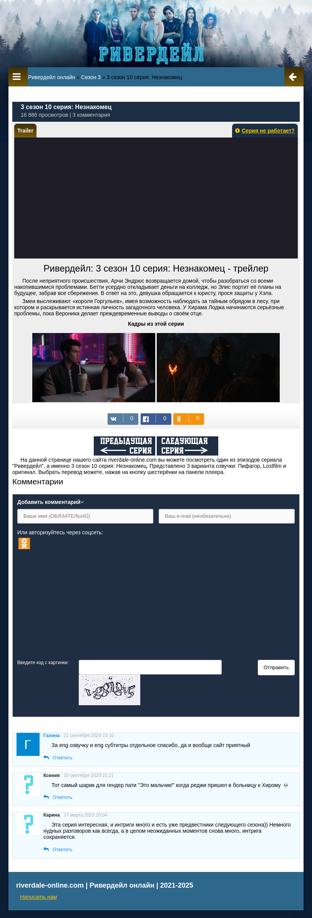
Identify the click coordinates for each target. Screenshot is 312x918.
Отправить (276, 667)
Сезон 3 (91, 77)
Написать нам (38, 897)
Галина (51, 735)
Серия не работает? (265, 131)
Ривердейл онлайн (51, 77)
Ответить (62, 758)
